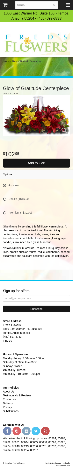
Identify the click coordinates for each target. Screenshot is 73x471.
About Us (8, 391)
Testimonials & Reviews (17, 395)
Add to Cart (36, 163)
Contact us (9, 399)
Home (6, 61)
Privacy (7, 407)
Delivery (8, 403)
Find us (7, 340)
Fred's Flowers (36, 43)
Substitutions (10, 411)
